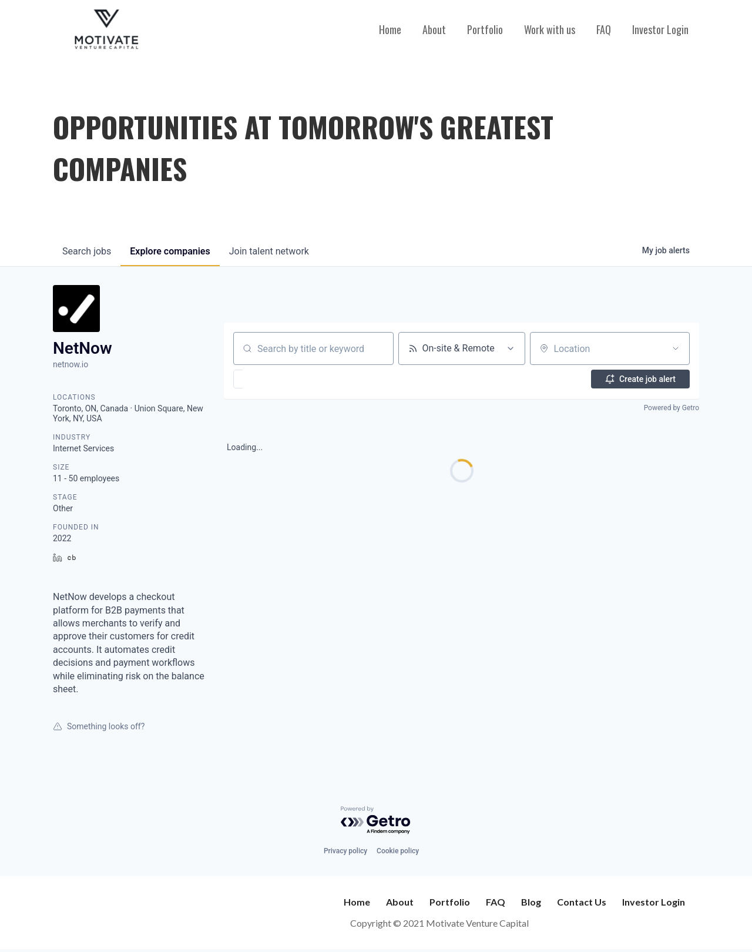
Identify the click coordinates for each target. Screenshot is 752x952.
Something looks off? (99, 726)
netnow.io (70, 364)
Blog (531, 901)
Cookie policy (398, 851)
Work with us (549, 29)
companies (170, 251)
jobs (86, 251)
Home (390, 29)
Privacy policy (345, 851)
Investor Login (660, 29)
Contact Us (581, 901)
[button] (272, 379)
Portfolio (485, 29)
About (434, 29)
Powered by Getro (671, 408)
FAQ (603, 29)
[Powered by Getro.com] (376, 820)
